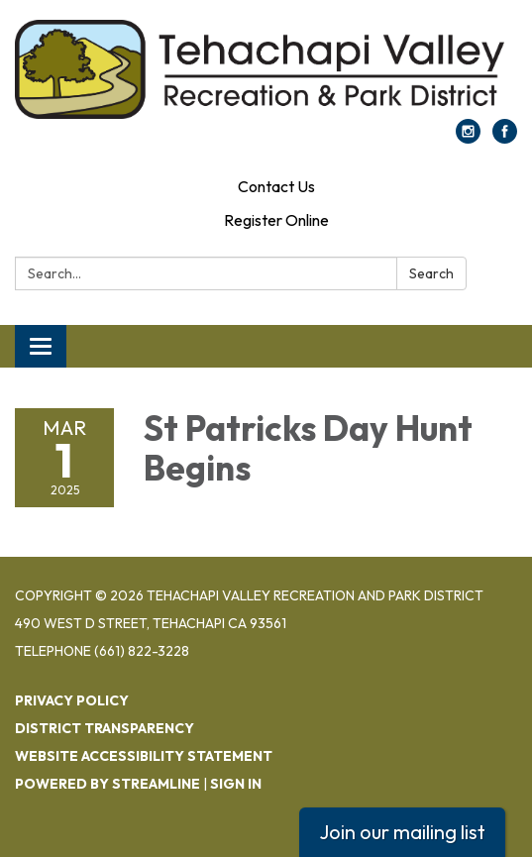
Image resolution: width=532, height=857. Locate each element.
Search (431, 273)
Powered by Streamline (107, 784)
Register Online (276, 220)
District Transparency (104, 728)
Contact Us (276, 186)
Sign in (236, 784)
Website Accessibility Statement (143, 756)
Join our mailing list (402, 831)
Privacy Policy (72, 700)
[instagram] (468, 138)
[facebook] (504, 138)
